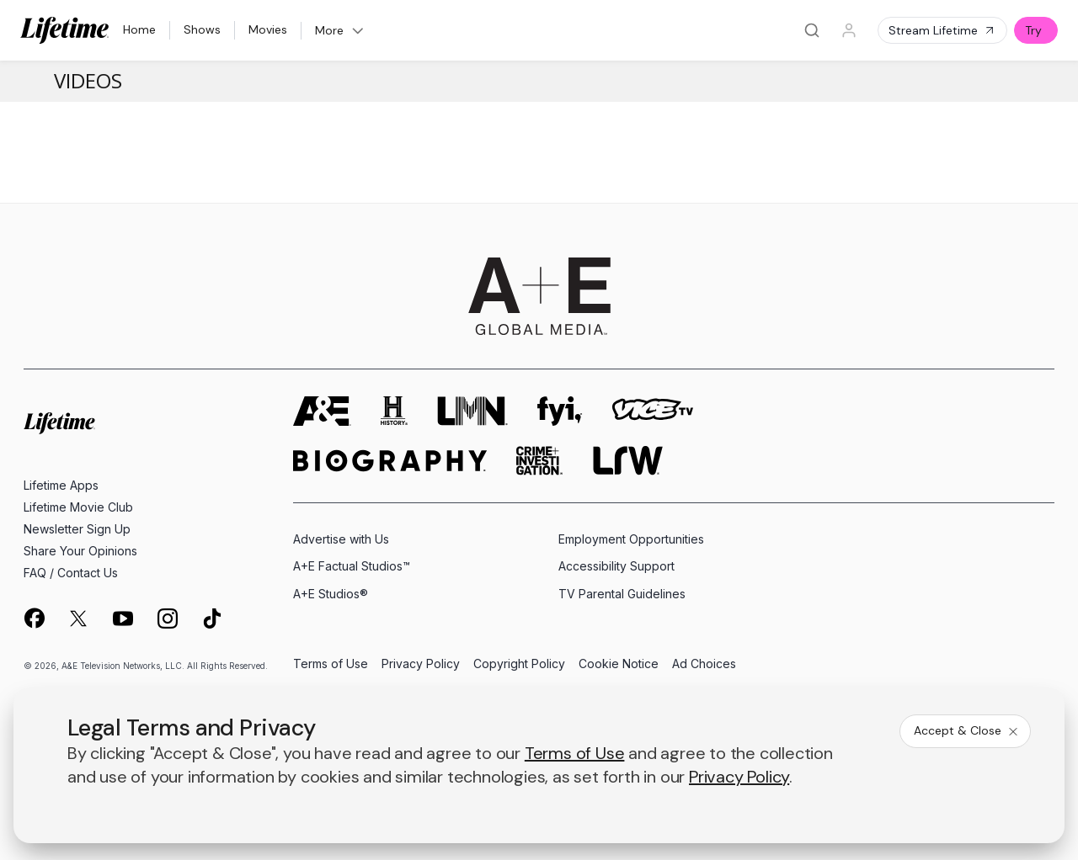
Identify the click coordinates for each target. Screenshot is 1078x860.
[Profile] (849, 30)
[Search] (811, 30)
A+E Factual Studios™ (351, 566)
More (340, 30)
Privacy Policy (421, 664)
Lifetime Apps (61, 485)
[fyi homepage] (560, 411)
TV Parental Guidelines (622, 594)
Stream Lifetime (942, 30)
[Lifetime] (64, 30)
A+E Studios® (330, 594)
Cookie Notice (619, 664)
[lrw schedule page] (628, 460)
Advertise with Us (341, 539)
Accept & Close (967, 730)
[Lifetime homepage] (59, 423)
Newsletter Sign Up (77, 529)
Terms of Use (330, 664)
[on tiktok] (212, 618)
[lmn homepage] (472, 411)
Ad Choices (704, 664)
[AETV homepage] (322, 411)
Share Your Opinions (80, 551)
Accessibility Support (616, 566)
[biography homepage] (390, 460)
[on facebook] (34, 618)
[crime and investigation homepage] (539, 460)
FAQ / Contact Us (71, 572)
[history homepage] (394, 411)
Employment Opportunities (631, 539)
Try (1033, 30)
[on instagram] (167, 618)
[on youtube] (123, 618)
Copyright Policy (519, 664)
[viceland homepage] (652, 411)
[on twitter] (78, 618)
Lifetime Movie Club (78, 507)
